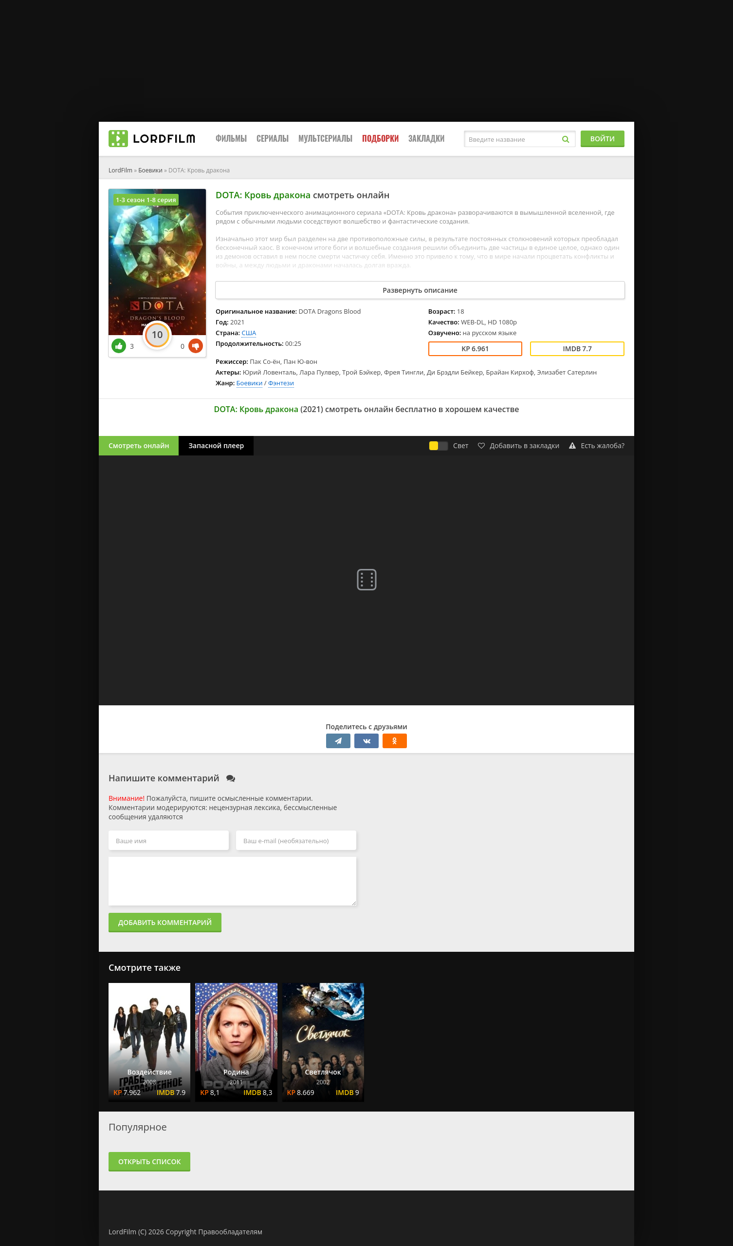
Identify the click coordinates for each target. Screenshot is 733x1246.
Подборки (380, 138)
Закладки (426, 138)
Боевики (150, 170)
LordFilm (120, 170)
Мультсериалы (325, 138)
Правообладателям (230, 1231)
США (248, 332)
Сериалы (273, 138)
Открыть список (149, 1161)
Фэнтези (281, 382)
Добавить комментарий (165, 922)
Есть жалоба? (596, 445)
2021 (312, 409)
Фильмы (231, 138)
